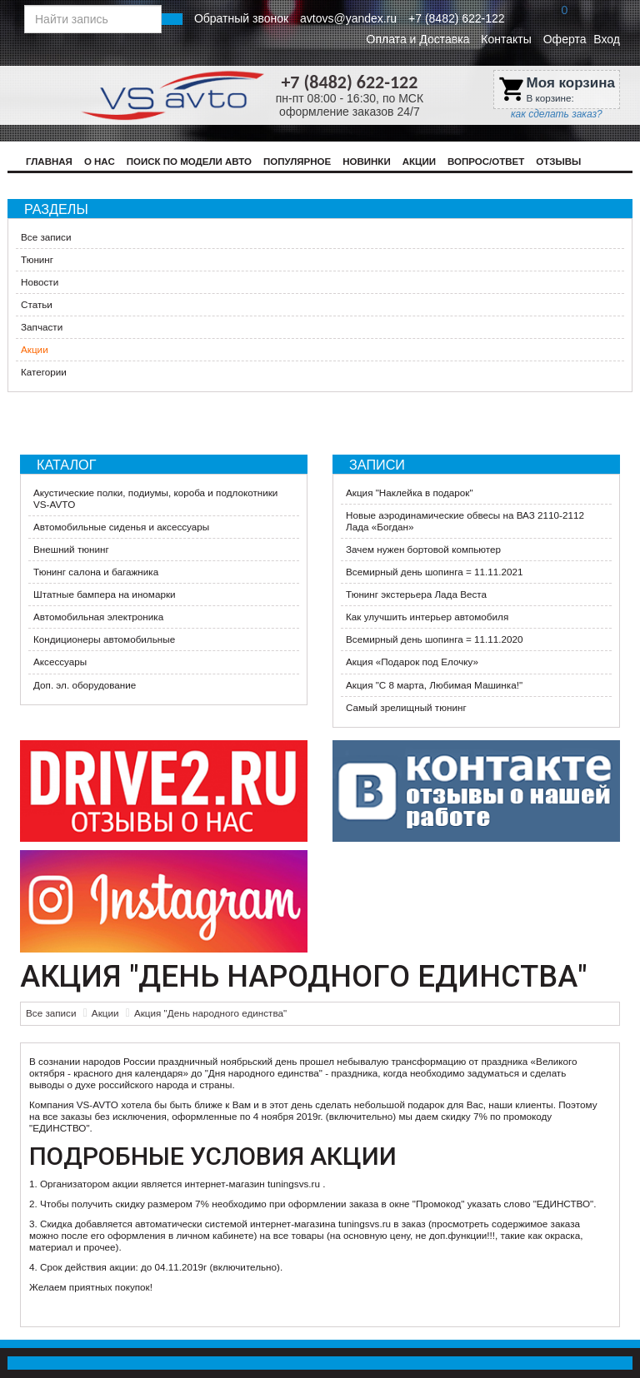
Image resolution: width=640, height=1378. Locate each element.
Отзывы (558, 162)
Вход (606, 39)
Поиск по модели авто (189, 162)
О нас (99, 162)
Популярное (297, 162)
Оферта (565, 39)
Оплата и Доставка (418, 39)
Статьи (36, 304)
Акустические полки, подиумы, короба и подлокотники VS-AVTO (155, 498)
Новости (39, 281)
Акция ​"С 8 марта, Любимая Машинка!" (434, 684)
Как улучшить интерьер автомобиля (427, 616)
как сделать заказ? (556, 114)
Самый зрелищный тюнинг (406, 707)
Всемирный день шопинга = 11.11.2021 (434, 571)
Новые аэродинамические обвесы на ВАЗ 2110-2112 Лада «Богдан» (465, 521)
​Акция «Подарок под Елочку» (412, 661)
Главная (49, 162)
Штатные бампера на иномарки (104, 594)
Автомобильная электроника (98, 616)
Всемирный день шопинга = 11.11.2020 (434, 639)
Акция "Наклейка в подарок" (409, 492)
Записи (377, 464)
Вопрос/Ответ (486, 162)
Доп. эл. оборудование (84, 684)
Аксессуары (60, 661)
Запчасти (41, 326)
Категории (44, 371)
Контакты (506, 39)
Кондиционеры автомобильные (104, 639)
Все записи (46, 236)
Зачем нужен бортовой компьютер (423, 549)
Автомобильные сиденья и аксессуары (121, 526)
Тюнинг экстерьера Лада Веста (416, 594)
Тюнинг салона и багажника (95, 571)
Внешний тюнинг (71, 549)
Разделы (56, 208)
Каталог (66, 464)
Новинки (366, 162)
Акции (419, 162)
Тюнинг (37, 259)
